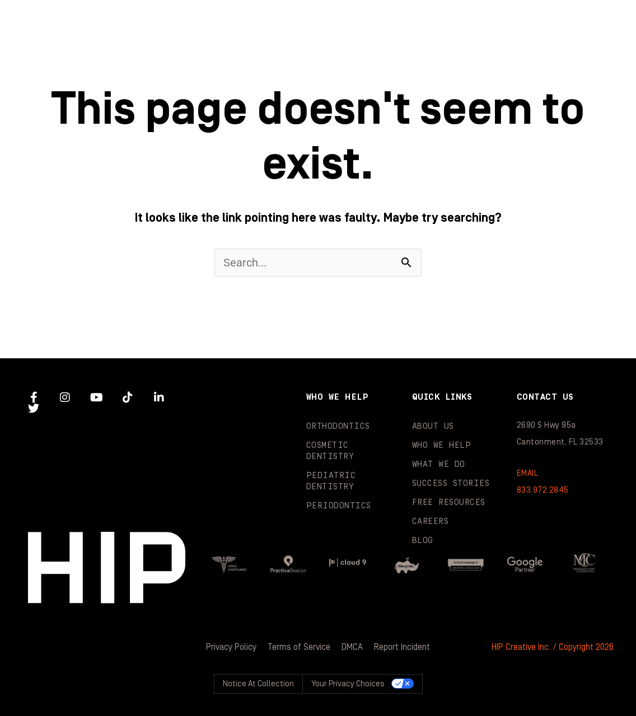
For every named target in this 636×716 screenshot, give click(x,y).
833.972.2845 (543, 490)
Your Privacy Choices (348, 684)
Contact (579, 67)
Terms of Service (299, 647)
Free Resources (448, 502)
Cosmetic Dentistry (330, 451)
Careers (430, 521)
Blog (464, 67)
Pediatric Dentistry (331, 481)
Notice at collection (258, 684)
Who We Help (248, 22)
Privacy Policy (231, 647)
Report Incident (402, 647)
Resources (346, 67)
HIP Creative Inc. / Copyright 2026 (553, 647)
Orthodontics (338, 426)
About (122, 22)
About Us (433, 426)
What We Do (386, 22)
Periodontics (338, 506)
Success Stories (534, 22)
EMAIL (528, 473)
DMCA (352, 647)
